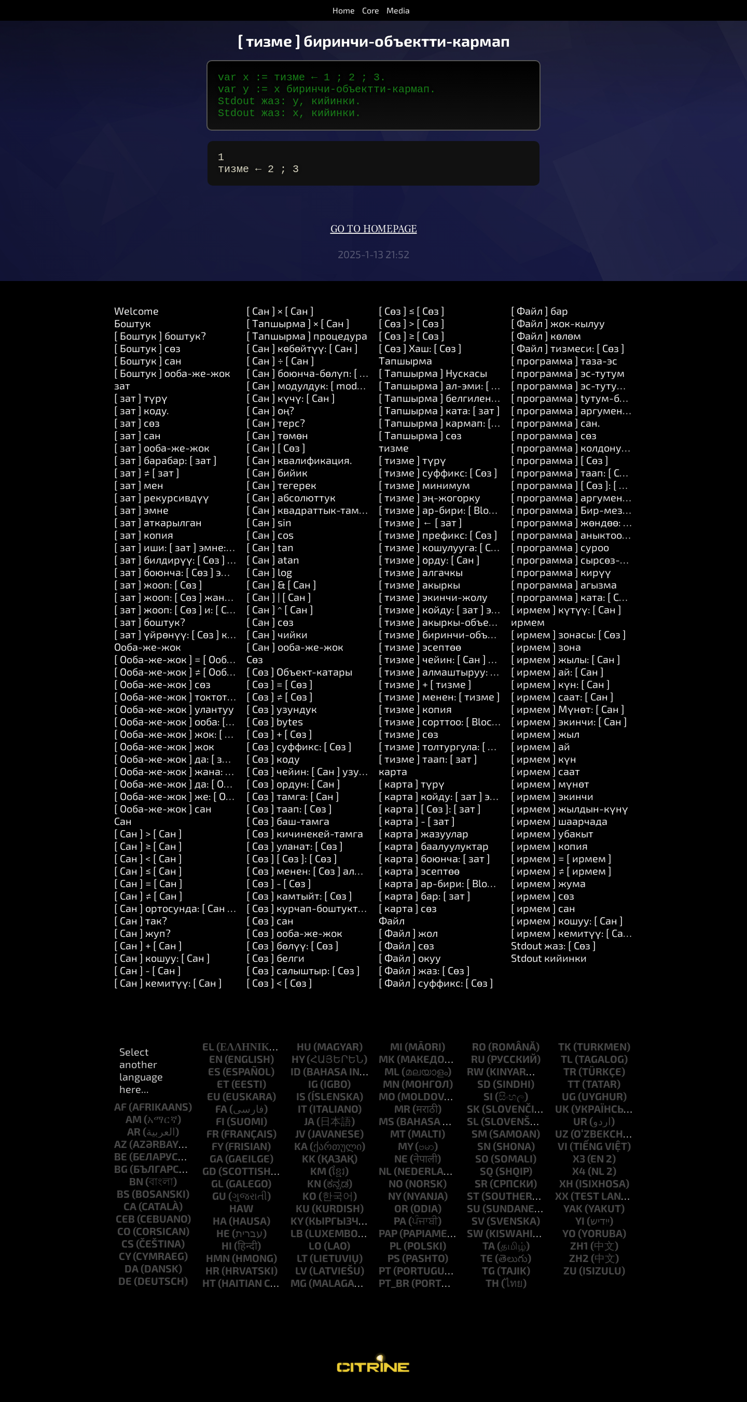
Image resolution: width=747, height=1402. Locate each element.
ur (580, 1133)
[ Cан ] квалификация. (299, 472)
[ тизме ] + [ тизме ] (425, 696)
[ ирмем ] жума (548, 895)
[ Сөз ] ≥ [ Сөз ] (412, 348)
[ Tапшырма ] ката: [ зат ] (439, 422)
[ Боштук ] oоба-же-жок (172, 385)
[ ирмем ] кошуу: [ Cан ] (567, 933)
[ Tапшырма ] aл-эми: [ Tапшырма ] (464, 397)
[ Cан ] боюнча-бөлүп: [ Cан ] (314, 385)
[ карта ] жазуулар (423, 845)
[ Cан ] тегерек (281, 497)
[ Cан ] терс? (275, 435)
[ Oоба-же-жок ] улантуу (174, 721)
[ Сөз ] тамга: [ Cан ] (292, 808)
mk (387, 1071)
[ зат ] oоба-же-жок (162, 460)
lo (315, 1258)
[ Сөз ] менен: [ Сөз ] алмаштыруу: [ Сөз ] (342, 883)
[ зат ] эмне (141, 522)
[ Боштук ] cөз (147, 360)
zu (570, 1283)
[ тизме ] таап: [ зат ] (428, 771)
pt (385, 1283)
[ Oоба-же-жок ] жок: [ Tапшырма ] (199, 746)
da (132, 1280)
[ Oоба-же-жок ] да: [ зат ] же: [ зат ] (200, 771)
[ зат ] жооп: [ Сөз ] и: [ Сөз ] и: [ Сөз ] (199, 621)
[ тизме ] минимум (424, 497)
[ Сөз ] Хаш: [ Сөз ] (420, 360)
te (486, 1270)
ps (394, 1270)
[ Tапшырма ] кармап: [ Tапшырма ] (465, 435)
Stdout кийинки (549, 970)
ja (309, 1133)
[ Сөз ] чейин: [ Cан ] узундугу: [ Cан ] (333, 783)
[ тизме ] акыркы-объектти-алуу (458, 634)
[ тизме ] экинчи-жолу (433, 609)
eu (213, 1108)
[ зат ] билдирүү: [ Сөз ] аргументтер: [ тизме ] (226, 572)
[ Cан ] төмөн (277, 447)
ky (296, 1233)
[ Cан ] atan (272, 572)
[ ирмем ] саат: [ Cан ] (562, 709)
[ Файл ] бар (539, 323)
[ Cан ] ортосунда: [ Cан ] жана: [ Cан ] (203, 920)
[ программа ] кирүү (561, 584)
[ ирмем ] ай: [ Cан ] (557, 684)
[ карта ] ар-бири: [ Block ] (441, 895)
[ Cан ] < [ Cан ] (148, 870)
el (208, 1059)
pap (388, 1245)
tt (574, 1096)
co (124, 1243)
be (120, 1168)
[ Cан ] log (269, 584)
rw (475, 1083)
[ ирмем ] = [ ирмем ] (561, 870)
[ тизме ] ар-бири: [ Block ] (442, 522)
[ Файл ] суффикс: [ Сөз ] (436, 995)
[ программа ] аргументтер (578, 509)
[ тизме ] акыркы (419, 597)
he (223, 1245)
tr (569, 1083)
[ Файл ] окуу (410, 970)
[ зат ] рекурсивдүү (161, 509)
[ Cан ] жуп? (142, 945)
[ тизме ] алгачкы (421, 584)
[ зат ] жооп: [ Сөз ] (158, 597)
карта (393, 783)
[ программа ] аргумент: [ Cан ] (586, 422)
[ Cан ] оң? (270, 422)
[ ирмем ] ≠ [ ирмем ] (561, 883)
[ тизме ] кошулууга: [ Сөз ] (443, 559)
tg (488, 1283)
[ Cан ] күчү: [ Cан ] (290, 410)
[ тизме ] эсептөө (420, 659)
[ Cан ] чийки (277, 646)
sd (484, 1096)
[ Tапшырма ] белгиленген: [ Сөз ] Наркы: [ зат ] (492, 410)
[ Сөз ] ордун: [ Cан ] (293, 796)
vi (563, 1158)
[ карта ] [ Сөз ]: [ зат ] (430, 821)
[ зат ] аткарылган (158, 534)
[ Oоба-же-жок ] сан (163, 821)
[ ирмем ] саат (545, 783)
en (216, 1071)
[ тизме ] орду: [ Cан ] (429, 572)
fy (217, 1158)
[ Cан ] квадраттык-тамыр (309, 522)
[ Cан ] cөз (270, 634)
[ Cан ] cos (270, 547)
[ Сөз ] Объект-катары (299, 684)
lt (302, 1270)
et (223, 1096)
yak (573, 1220)
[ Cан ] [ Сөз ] (276, 460)
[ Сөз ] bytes (274, 733)
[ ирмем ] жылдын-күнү (569, 821)
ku (303, 1220)
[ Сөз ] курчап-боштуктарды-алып (329, 920)
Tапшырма (405, 373)
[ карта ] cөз (408, 920)
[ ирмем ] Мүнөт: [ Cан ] (568, 721)
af (120, 1119)
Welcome (136, 323)
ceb (125, 1231)
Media (398, 10)
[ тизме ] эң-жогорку (429, 509)
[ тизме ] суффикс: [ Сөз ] (438, 485)
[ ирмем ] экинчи (552, 808)
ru (478, 1071)
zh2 (579, 1270)
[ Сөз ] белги (275, 970)
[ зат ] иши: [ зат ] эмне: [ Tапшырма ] (203, 559)
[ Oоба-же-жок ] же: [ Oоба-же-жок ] (203, 808)
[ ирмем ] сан (543, 920)
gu (219, 1208)
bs (123, 1206)
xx (562, 1208)
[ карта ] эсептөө (419, 883)
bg (121, 1181)
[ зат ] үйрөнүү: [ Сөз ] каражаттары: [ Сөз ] (217, 646)
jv (300, 1146)
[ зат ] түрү (141, 410)
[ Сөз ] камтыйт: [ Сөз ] (299, 908)
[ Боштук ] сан (148, 373)
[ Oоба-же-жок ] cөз (162, 696)
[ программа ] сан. (555, 435)
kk (308, 1171)
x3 (579, 1171)
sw (475, 1245)
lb (296, 1245)
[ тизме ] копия (415, 721)
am (134, 1131)
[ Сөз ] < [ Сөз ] (279, 995)
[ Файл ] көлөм (546, 348)
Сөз (254, 671)
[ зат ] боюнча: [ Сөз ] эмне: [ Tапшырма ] (212, 584)
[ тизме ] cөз (408, 746)
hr (212, 1283)
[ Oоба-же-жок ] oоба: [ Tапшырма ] (200, 733)
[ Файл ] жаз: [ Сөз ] (424, 982)
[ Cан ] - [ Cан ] (147, 982)
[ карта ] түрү (412, 796)
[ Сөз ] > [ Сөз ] (412, 335)
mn (391, 1096)
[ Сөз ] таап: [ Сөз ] (289, 821)
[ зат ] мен (138, 497)
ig (313, 1096)
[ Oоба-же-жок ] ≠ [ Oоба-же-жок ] (197, 684)
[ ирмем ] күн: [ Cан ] (560, 696)
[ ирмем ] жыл (545, 746)
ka (301, 1158)
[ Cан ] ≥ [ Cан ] (148, 858)
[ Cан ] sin (269, 534)
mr (402, 1121)
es (214, 1083)
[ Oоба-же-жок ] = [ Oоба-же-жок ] (197, 671)
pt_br (394, 1295)
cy (125, 1268)
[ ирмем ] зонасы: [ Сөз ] (568, 646)
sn (484, 1158)
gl (217, 1195)
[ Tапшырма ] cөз (420, 447)
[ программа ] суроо (560, 559)
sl (473, 1133)
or (401, 1220)
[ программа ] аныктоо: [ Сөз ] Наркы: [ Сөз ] (616, 547)
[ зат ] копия (143, 547)
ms (386, 1133)
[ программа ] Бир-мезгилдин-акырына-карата (628, 522)
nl (385, 1183)
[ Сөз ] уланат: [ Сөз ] (294, 858)
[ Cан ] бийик (277, 485)
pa (400, 1233)
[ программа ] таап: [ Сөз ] (573, 485)
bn (136, 1193)
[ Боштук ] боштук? (160, 348)
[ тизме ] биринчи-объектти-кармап (468, 646)
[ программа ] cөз (554, 447)
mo (387, 1108)
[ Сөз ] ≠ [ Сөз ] (279, 709)
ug (569, 1108)
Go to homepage (373, 241)
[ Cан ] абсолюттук (291, 509)
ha (220, 1233)
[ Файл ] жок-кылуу (558, 335)
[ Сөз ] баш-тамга (287, 833)
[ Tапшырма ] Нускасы (433, 385)
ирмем (528, 634)
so (482, 1171)
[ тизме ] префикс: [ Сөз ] (438, 547)
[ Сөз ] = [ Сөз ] (279, 696)
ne (401, 1171)
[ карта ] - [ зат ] (417, 833)
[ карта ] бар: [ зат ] (425, 908)
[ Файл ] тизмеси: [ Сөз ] (568, 360)
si (488, 1108)
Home (344, 10)
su (473, 1220)
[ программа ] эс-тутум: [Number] (592, 397)
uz (562, 1146)
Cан (123, 833)
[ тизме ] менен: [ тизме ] (439, 709)
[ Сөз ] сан (270, 933)
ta (488, 1258)
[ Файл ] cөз (406, 957)
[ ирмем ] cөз (542, 908)
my (405, 1158)
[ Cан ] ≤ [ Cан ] (148, 883)
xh (566, 1195)
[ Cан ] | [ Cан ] (278, 609)
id (295, 1083)
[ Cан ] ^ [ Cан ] (279, 621)
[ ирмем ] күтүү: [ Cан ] (566, 621)
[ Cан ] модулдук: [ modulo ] (311, 397)
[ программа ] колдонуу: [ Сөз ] (585, 460)
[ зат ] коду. (141, 422)
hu (304, 1059)
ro (479, 1059)
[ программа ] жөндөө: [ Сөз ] (581, 534)
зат (122, 397)
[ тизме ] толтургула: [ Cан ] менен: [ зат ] (478, 758)
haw (241, 1220)
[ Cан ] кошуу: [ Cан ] (162, 970)
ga (216, 1171)
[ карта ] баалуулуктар (434, 858)
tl (567, 1071)
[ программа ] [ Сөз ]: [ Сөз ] (576, 497)
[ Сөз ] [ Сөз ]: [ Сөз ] (291, 870)
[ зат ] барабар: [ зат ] (165, 472)
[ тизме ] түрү (412, 472)
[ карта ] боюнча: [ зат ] (434, 870)
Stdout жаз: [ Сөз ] (553, 957)
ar (134, 1144)
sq (486, 1183)
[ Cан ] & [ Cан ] (281, 597)
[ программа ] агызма (564, 597)
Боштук (132, 335)
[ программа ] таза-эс (564, 373)
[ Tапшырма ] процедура (306, 348)
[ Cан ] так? (140, 933)
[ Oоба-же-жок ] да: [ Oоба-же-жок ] (201, 796)
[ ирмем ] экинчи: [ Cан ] (569, 733)
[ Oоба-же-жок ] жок (164, 758)
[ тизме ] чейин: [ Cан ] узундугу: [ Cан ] (473, 671)
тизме (394, 460)
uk (562, 1121)
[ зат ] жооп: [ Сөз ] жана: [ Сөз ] (188, 609)
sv (478, 1233)
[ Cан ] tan (270, 559)
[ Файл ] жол (408, 945)
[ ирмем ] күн (543, 771)
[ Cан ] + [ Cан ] (148, 957)
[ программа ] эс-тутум (568, 385)
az (120, 1156)
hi (227, 1258)
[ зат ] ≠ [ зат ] (146, 485)
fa (221, 1121)
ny (394, 1208)
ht (209, 1295)
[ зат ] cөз (137, 435)
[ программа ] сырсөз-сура (577, 572)
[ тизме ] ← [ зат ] (420, 534)
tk (564, 1059)
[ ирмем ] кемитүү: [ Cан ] (573, 945)
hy (298, 1071)
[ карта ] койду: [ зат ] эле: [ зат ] (456, 808)
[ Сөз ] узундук (281, 721)
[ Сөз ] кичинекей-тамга (304, 845)
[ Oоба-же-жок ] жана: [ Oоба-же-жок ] (208, 783)
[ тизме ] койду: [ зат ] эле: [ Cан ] (457, 621)
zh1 (579, 1258)
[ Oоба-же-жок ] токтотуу (176, 709)
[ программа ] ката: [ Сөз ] (573, 609)
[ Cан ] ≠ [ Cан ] (148, 908)
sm (479, 1146)
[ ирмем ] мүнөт (550, 796)
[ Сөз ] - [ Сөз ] (278, 895)
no (396, 1195)
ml (391, 1083)
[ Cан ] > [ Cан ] (148, 845)
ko (309, 1208)
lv (301, 1283)
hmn (218, 1270)
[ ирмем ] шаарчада (559, 833)
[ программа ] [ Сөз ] (559, 472)
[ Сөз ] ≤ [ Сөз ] (412, 323)
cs (127, 1256)
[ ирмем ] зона (546, 659)
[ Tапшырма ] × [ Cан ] (298, 335)
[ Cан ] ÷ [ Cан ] (280, 373)
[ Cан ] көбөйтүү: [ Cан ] (302, 360)
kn (314, 1195)
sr (481, 1195)
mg (298, 1295)
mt (398, 1146)
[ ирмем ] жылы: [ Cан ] (565, 671)
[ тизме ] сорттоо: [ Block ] (441, 733)
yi (580, 1233)
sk (473, 1121)
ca (129, 1218)
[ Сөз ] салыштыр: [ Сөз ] (303, 982)
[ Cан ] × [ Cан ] (280, 323)
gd (209, 1183)
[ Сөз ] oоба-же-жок (294, 945)
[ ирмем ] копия (549, 858)
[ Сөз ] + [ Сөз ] (279, 746)
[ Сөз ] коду (273, 771)
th (492, 1295)
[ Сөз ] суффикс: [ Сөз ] (299, 758)
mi (396, 1059)
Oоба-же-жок (147, 659)
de (125, 1293)
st (473, 1208)
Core (370, 10)
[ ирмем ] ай (540, 758)
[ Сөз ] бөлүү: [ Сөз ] (292, 957)
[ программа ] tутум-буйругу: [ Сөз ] (598, 410)
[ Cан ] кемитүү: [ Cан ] (168, 995)
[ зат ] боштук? (149, 634)
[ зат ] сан (137, 447)
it (302, 1121)
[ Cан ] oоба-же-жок (294, 659)
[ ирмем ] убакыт (552, 845)
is (301, 1108)
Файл (392, 933)
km (318, 1183)
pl (396, 1258)
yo (569, 1245)
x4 (579, 1183)
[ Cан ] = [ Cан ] (148, 895)
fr (212, 1146)
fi (220, 1133)
